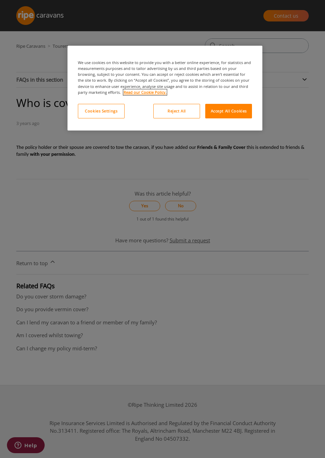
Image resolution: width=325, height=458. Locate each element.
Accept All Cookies (229, 111)
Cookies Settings (101, 111)
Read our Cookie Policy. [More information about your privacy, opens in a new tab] (145, 92)
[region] (164, 88)
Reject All (177, 111)
